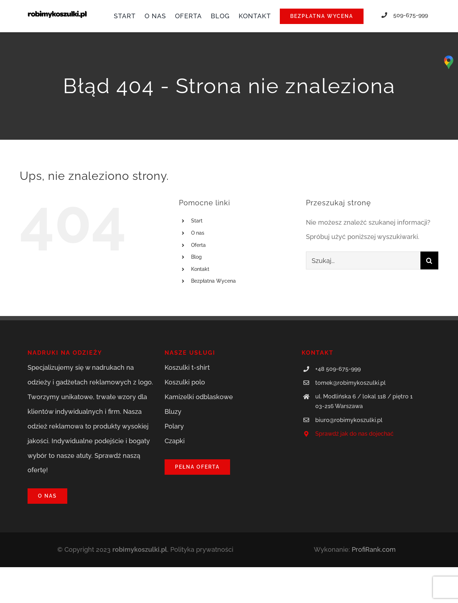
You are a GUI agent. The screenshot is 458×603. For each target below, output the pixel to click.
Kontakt (200, 269)
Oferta (198, 245)
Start (197, 221)
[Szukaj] (429, 260)
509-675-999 (410, 15)
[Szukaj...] (363, 260)
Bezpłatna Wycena (213, 281)
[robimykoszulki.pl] (57, 13)
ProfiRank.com (374, 549)
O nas (197, 233)
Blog (196, 257)
